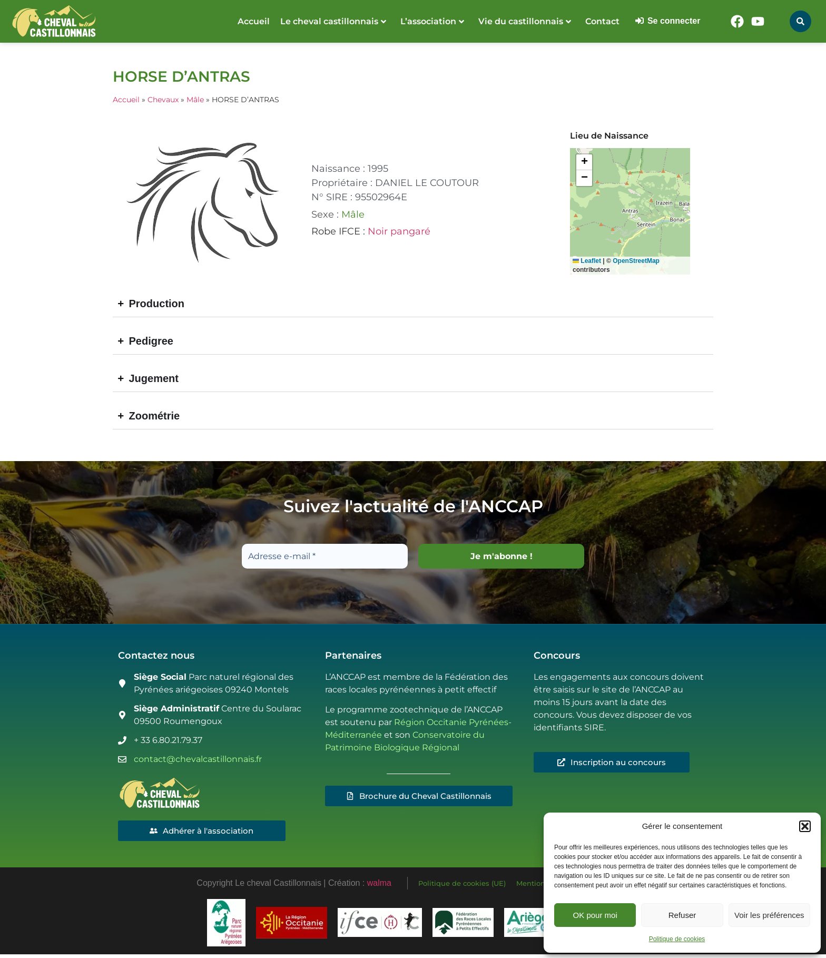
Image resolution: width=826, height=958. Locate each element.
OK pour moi (595, 915)
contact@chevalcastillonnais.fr (198, 760)
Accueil (254, 21)
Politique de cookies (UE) (462, 885)
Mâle (195, 99)
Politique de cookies (677, 939)
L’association (432, 21)
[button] (805, 826)
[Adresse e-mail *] (325, 556)
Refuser (682, 915)
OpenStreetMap (636, 261)
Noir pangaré (399, 231)
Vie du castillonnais (524, 21)
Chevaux (163, 99)
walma (379, 885)
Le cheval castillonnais (333, 21)
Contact (602, 21)
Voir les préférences (769, 915)
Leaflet (587, 261)
